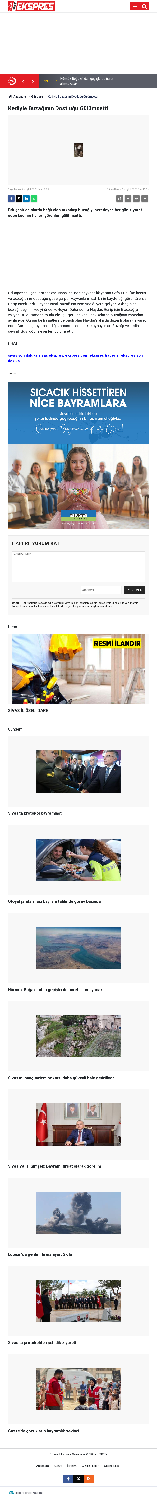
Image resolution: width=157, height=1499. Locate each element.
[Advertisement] (78, 43)
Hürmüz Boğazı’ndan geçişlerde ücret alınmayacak (86, 81)
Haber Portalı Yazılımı (29, 1493)
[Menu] (135, 6)
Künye (58, 1466)
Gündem (37, 96)
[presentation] (23, 81)
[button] (128, 198)
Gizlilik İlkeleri (90, 1466)
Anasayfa (17, 96)
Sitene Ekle (111, 1466)
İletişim (72, 1466)
